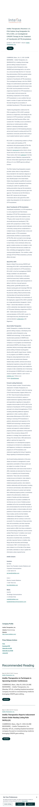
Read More (6, 699)
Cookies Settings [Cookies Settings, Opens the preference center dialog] (7, 804)
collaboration (20, 319)
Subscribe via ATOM (7, 650)
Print (3, 643)
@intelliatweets (15, 378)
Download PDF (6, 646)
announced (16, 150)
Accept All (20, 804)
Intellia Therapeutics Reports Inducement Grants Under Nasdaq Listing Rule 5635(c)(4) (18, 717)
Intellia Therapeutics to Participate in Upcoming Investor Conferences (16, 679)
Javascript (5, 653)
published (23, 155)
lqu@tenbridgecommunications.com (16, 601)
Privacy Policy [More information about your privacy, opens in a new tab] (25, 801)
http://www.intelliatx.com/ (9, 634)
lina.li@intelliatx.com (12, 585)
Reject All (30, 804)
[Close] (36, 798)
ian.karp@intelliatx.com (13, 573)
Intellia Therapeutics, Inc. (8, 675)
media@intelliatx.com (12, 599)
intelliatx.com (10, 376)
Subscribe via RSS (7, 648)
